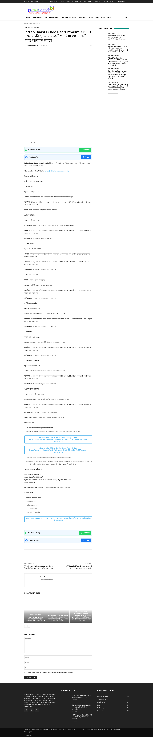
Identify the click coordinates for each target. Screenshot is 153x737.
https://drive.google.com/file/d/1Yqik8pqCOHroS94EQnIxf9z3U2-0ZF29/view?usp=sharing (58, 451)
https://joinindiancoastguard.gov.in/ (57, 171)
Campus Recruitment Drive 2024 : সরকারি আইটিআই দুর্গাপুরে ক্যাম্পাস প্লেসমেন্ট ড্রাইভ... (82, 707)
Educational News (85, 17)
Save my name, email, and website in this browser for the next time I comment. (50, 672)
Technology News (69, 17)
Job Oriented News (52, 17)
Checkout (90, 1)
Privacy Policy (69, 1)
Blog (109, 17)
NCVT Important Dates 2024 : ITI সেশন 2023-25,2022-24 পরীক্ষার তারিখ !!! (82, 717)
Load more (113, 95)
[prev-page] (25, 626)
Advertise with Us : (36, 1)
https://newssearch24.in (46, 579)
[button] (126, 18)
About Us (26, 1)
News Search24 (34, 45)
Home (28, 17)
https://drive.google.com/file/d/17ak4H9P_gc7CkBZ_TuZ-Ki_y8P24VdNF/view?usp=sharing (58, 440)
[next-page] (29, 626)
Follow (86, 157)
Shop (81, 1)
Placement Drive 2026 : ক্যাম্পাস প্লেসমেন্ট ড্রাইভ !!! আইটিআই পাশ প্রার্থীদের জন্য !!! (35, 619)
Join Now (85, 150)
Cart (85, 1)
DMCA (76, 1)
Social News (100, 17)
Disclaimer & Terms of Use (57, 1)
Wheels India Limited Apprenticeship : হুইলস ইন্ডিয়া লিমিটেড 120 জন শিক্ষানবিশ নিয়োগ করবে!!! (63, 519)
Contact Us (45, 1)
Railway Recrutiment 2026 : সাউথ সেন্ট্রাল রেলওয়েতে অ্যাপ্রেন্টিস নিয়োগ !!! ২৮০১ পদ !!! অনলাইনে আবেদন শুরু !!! (58, 618)
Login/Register (121, 1)
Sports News (37, 17)
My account (98, 1)
